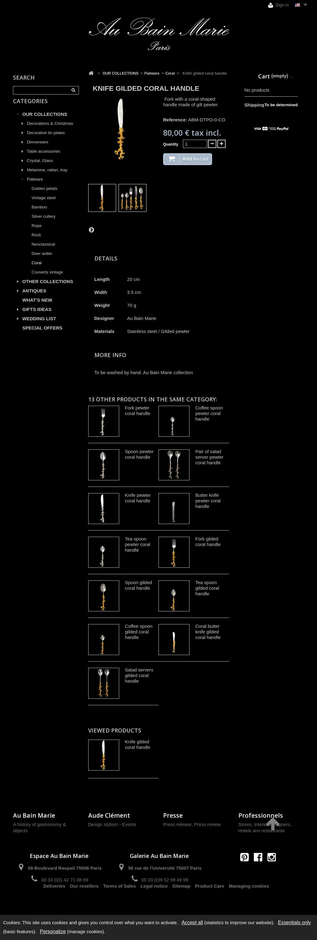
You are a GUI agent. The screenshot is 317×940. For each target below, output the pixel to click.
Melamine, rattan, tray (47, 177)
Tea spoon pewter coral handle (137, 544)
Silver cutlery (43, 223)
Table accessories (43, 158)
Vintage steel (44, 205)
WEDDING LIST (39, 325)
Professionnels (260, 815)
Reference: (175, 119)
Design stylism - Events (112, 824)
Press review (207, 824)
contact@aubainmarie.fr (259, 870)
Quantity (170, 144)
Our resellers (84, 901)
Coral (36, 270)
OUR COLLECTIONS (44, 121)
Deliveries (54, 901)
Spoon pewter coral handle (139, 454)
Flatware (35, 186)
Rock (36, 242)
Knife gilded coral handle (137, 744)
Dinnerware (37, 149)
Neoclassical (43, 251)
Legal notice (154, 901)
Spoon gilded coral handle (138, 585)
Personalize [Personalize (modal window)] (53, 931)
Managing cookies (249, 901)
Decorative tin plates (46, 140)
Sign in (278, 5)
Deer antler (42, 260)
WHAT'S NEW (37, 307)
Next (91, 229)
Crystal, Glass (40, 167)
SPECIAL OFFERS (42, 335)
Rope (36, 232)
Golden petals (44, 195)
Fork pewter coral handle (137, 410)
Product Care (209, 901)
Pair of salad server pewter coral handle (209, 457)
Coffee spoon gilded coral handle (139, 631)
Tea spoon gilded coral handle (207, 588)
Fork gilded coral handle (208, 541)
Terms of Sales (119, 901)
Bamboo (39, 214)
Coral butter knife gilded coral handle (208, 631)
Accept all (192, 922)
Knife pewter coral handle (138, 497)
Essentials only (294, 922)
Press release (177, 824)
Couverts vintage (47, 279)
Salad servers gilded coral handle (139, 675)
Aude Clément (109, 815)
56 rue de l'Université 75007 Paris (165, 868)
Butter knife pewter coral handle (208, 500)
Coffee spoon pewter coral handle (209, 413)
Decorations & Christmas (50, 130)
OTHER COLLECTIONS (47, 288)
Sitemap (181, 901)
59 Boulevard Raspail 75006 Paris (65, 868)
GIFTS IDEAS (36, 316)
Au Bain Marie (34, 815)
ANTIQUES (34, 297)
